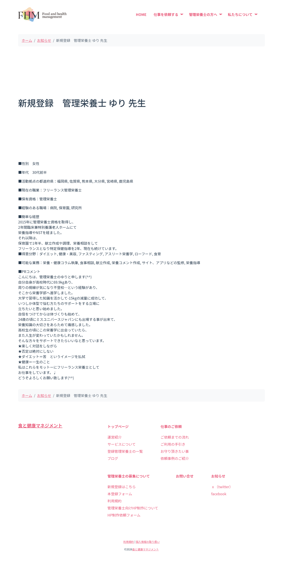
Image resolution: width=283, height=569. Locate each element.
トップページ (118, 426)
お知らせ (44, 40)
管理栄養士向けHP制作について (132, 508)
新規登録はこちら (121, 486)
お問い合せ (184, 476)
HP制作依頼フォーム (123, 515)
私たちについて (240, 14)
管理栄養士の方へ (203, 14)
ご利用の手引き (173, 444)
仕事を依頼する (165, 14)
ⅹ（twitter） (222, 486)
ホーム (27, 40)
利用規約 (114, 500)
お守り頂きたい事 (175, 451)
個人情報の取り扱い (148, 542)
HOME (141, 14)
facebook (218, 493)
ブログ (112, 458)
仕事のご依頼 (171, 426)
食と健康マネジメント (40, 425)
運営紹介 (114, 437)
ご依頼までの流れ (175, 437)
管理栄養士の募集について (128, 476)
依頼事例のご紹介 (175, 458)
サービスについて (121, 444)
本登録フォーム (119, 493)
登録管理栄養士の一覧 (125, 451)
